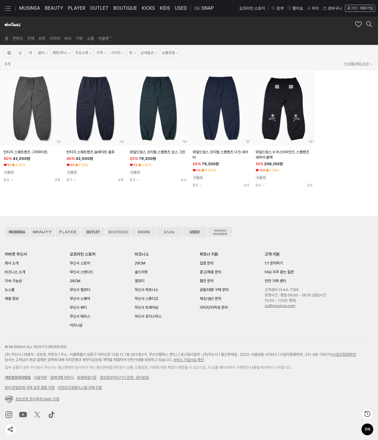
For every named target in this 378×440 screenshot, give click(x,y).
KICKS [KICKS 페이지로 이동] (148, 8)
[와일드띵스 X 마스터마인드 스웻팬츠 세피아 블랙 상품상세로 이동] (283, 155)
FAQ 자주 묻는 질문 (279, 272)
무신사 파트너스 (146, 290)
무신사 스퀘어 (80, 298)
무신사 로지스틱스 (148, 316)
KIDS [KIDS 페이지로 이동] (165, 8)
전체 (367, 429)
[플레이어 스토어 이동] (68, 232)
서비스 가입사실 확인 (188, 360)
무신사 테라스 (80, 316)
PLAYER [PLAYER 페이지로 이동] (76, 8)
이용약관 (40, 377)
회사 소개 (12, 263)
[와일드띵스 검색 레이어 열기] (369, 24)
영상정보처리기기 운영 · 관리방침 (124, 377)
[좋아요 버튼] (59, 142)
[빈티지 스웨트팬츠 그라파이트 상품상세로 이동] (32, 152)
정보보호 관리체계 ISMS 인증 (32, 399)
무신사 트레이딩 (146, 307)
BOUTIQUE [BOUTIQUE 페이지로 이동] (125, 8)
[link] (6, 38)
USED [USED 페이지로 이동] (181, 8)
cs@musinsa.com (280, 305)
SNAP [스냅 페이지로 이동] (204, 8)
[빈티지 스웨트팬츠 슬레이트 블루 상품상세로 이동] (94, 152)
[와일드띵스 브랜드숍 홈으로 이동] (12, 24)
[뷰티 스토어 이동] (42, 232)
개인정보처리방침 (18, 377)
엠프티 (139, 281)
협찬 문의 (207, 281)
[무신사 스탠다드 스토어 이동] (220, 232)
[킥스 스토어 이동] (144, 232)
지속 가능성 (13, 281)
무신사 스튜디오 (146, 298)
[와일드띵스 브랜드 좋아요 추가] (358, 24)
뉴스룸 (9, 290)
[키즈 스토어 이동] (169, 232)
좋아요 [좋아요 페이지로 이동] (295, 8)
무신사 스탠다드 (81, 272)
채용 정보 (12, 298)
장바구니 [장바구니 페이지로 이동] (332, 8)
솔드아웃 (141, 272)
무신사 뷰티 (78, 307)
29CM (75, 281)
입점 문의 (207, 263)
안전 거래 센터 (275, 281)
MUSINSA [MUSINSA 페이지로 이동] (29, 8)
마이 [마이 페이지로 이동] (313, 8)
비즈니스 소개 (15, 272)
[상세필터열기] (9, 52)
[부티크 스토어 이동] (118, 232)
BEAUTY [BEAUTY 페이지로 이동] (54, 8)
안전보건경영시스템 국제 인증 (80, 387)
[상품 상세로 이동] (31, 108)
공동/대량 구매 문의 (214, 290)
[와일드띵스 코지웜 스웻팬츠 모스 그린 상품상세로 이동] (158, 152)
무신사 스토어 (80, 263)
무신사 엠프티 (80, 290)
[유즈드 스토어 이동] (195, 232)
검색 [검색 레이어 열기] (277, 8)
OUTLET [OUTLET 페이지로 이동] (99, 8)
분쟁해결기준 (87, 377)
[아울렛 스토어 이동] (93, 232)
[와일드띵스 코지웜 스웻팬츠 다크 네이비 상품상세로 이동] (221, 155)
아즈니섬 (76, 325)
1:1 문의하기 (274, 263)
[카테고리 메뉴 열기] (7, 8)
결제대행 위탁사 (62, 377)
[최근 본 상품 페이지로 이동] (367, 414)
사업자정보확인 (344, 354)
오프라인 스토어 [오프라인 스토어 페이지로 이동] (252, 8)
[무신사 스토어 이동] (17, 232)
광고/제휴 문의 (210, 272)
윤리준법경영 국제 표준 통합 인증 (30, 387)
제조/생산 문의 (210, 298)
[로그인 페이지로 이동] (359, 8)
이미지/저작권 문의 (214, 307)
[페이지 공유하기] (11, 429)
